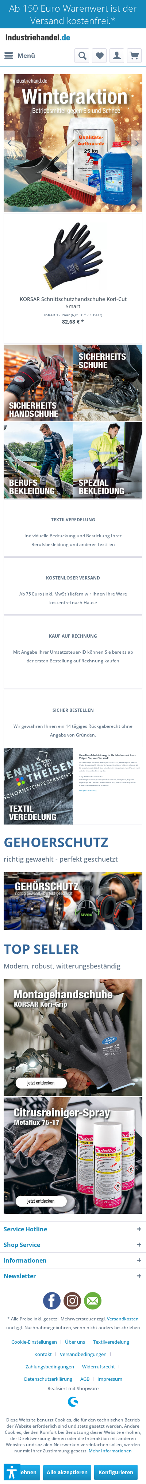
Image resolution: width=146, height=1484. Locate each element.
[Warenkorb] (134, 55)
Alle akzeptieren (67, 1472)
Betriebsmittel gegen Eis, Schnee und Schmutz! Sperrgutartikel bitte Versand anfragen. (73, 143)
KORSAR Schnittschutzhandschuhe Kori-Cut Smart (73, 303)
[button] (12, 1472)
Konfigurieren (116, 1472)
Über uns (75, 1342)
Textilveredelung (111, 1342)
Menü (19, 55)
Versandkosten (123, 1319)
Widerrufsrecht (98, 1366)
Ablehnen (24, 1472)
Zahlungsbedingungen (50, 1366)
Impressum (109, 1379)
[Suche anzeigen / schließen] (81, 55)
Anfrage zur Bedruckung (87, 790)
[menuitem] (19, 55)
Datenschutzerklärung (48, 1379)
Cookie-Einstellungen (34, 1342)
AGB (84, 1379)
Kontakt (43, 1354)
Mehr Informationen (110, 1451)
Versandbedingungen (83, 1354)
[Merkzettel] (99, 55)
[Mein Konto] (117, 55)
